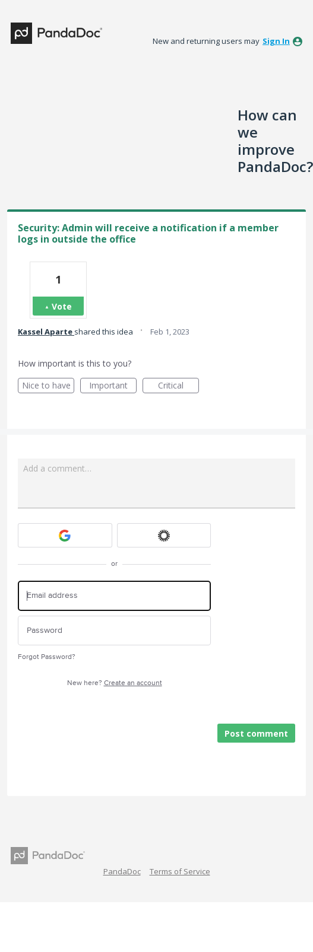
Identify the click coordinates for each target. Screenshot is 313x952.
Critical (178, 386)
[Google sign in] (65, 535)
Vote (62, 306)
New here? (114, 683)
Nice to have (48, 386)
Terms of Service (180, 871)
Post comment (256, 733)
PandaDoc (122, 871)
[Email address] (114, 596)
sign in (276, 41)
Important (113, 386)
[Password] (114, 631)
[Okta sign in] (164, 535)
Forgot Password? (46, 656)
